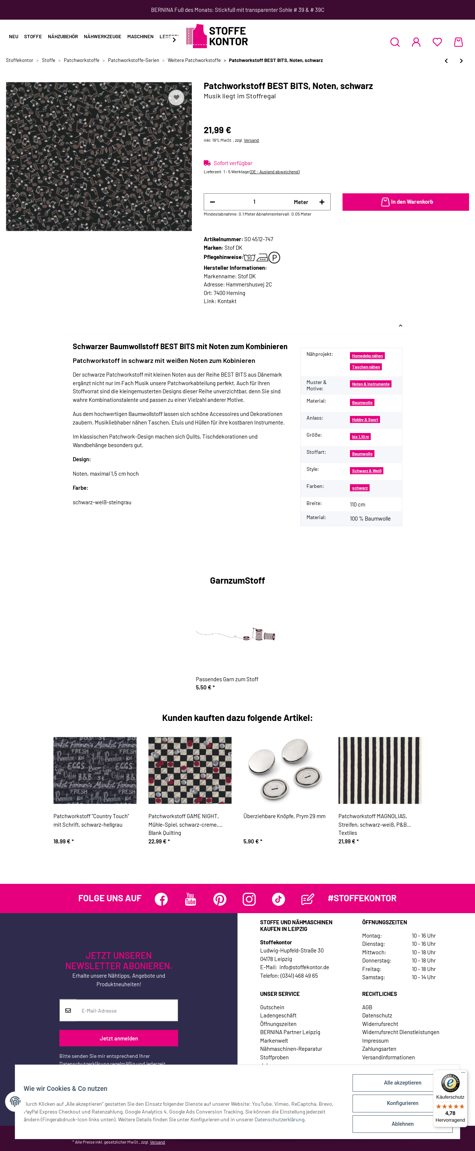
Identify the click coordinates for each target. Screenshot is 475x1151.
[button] (395, 42)
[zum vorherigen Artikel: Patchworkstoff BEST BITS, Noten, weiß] (446, 61)
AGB (367, 1007)
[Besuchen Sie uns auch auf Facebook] (161, 899)
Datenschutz (377, 1015)
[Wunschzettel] (437, 42)
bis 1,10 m (360, 436)
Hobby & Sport (365, 419)
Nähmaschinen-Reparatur (291, 1048)
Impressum (375, 1040)
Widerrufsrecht (380, 1023)
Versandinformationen (388, 1057)
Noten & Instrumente (371, 383)
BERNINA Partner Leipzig (290, 1032)
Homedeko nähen (367, 355)
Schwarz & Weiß (366, 470)
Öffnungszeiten (278, 1023)
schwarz (360, 487)
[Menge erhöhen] (322, 202)
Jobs (266, 1065)
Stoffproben (274, 1057)
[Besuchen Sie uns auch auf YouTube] (190, 899)
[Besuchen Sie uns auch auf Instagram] (249, 899)
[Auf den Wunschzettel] (176, 97)
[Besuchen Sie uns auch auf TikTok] (278, 899)
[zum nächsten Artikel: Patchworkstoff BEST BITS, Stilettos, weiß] (461, 61)
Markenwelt (274, 1040)
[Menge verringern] (212, 202)
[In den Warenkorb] (406, 202)
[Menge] (254, 202)
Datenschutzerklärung (84, 1063)
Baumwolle (362, 402)
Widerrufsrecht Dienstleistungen (400, 1032)
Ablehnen (399, 1125)
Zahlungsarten (379, 1048)
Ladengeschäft (278, 1015)
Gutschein (272, 1007)
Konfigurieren (399, 1105)
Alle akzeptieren (399, 1086)
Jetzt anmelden (119, 1037)
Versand (251, 139)
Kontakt (226, 301)
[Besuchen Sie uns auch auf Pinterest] (219, 899)
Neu (13, 36)
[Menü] (463, 1074)
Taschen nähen (366, 366)
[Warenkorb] (458, 42)
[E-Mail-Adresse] (127, 1010)
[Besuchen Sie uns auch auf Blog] (307, 899)
